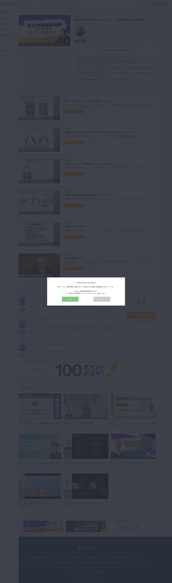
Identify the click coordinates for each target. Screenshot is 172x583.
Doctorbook (91, 293)
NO (102, 299)
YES (70, 299)
